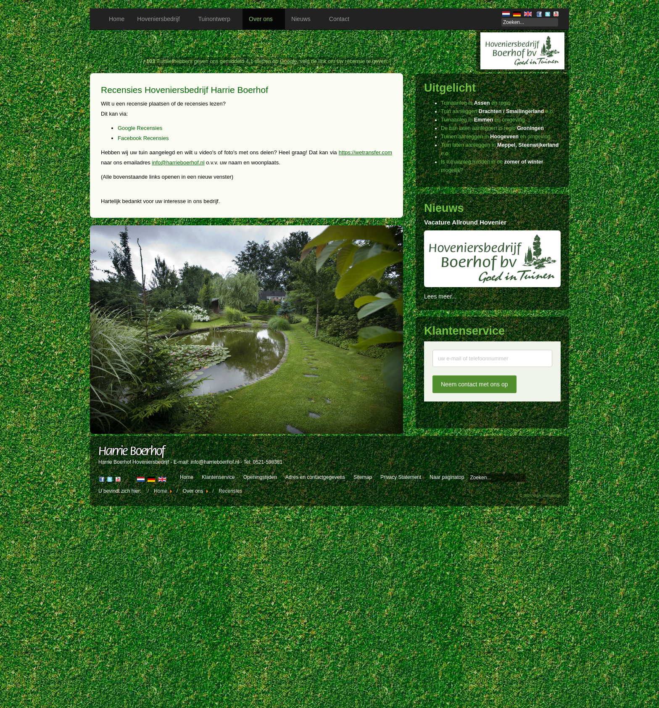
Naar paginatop (447, 477)
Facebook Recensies (143, 138)
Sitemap (362, 477)
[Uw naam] (492, 358)
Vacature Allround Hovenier (465, 222)
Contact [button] (342, 19)
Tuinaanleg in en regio (475, 103)
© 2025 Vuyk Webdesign (540, 496)
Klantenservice (218, 477)
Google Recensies (140, 128)
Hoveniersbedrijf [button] (161, 19)
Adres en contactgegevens (315, 477)
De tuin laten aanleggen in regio (492, 128)
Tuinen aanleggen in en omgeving (496, 137)
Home (116, 19)
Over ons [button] (264, 19)
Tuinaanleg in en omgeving (483, 120)
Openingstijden (260, 477)
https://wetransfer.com (365, 152)
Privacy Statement (400, 477)
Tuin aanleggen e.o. (497, 111)
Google (288, 61)
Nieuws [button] (303, 19)
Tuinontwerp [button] (217, 19)
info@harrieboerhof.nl (178, 162)
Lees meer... (440, 296)
